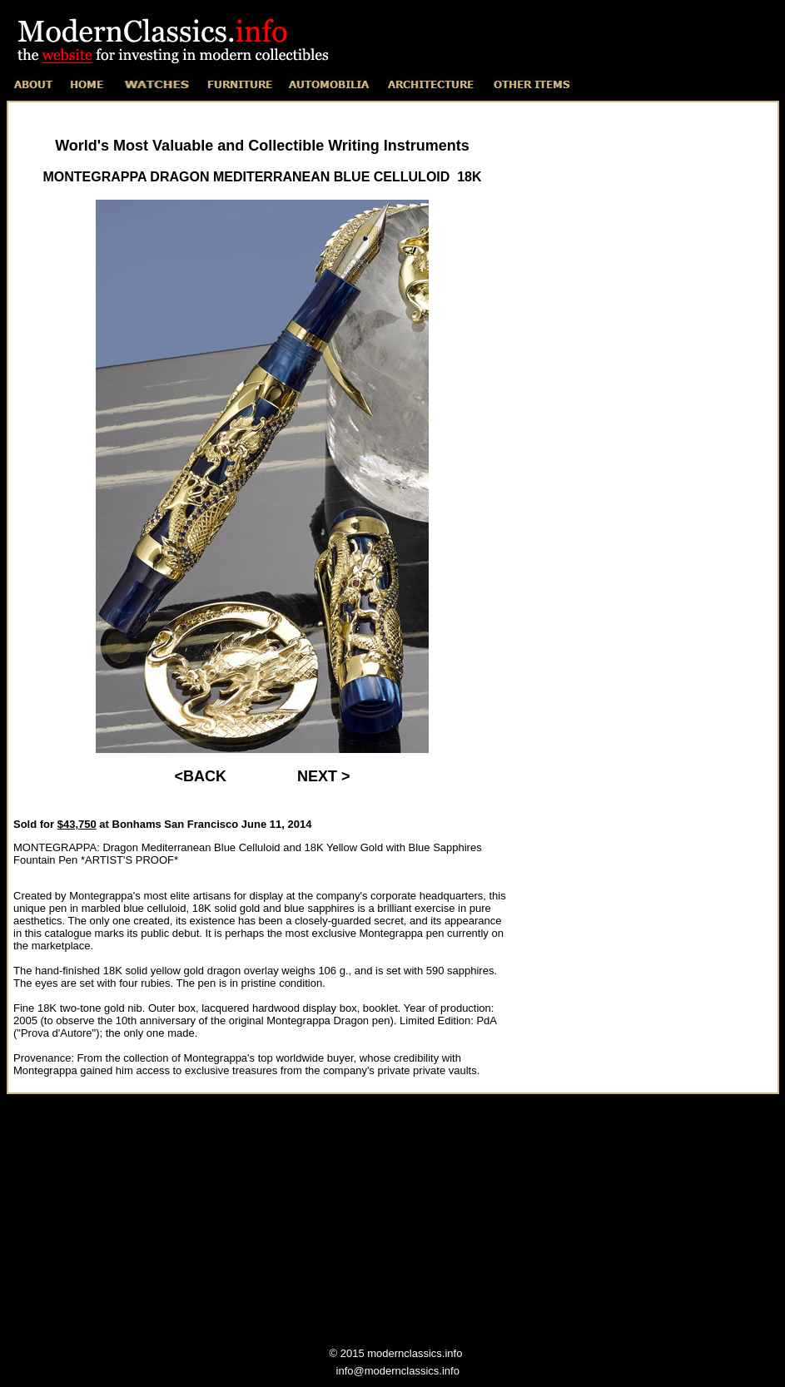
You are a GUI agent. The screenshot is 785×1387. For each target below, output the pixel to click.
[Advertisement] (645, 454)
